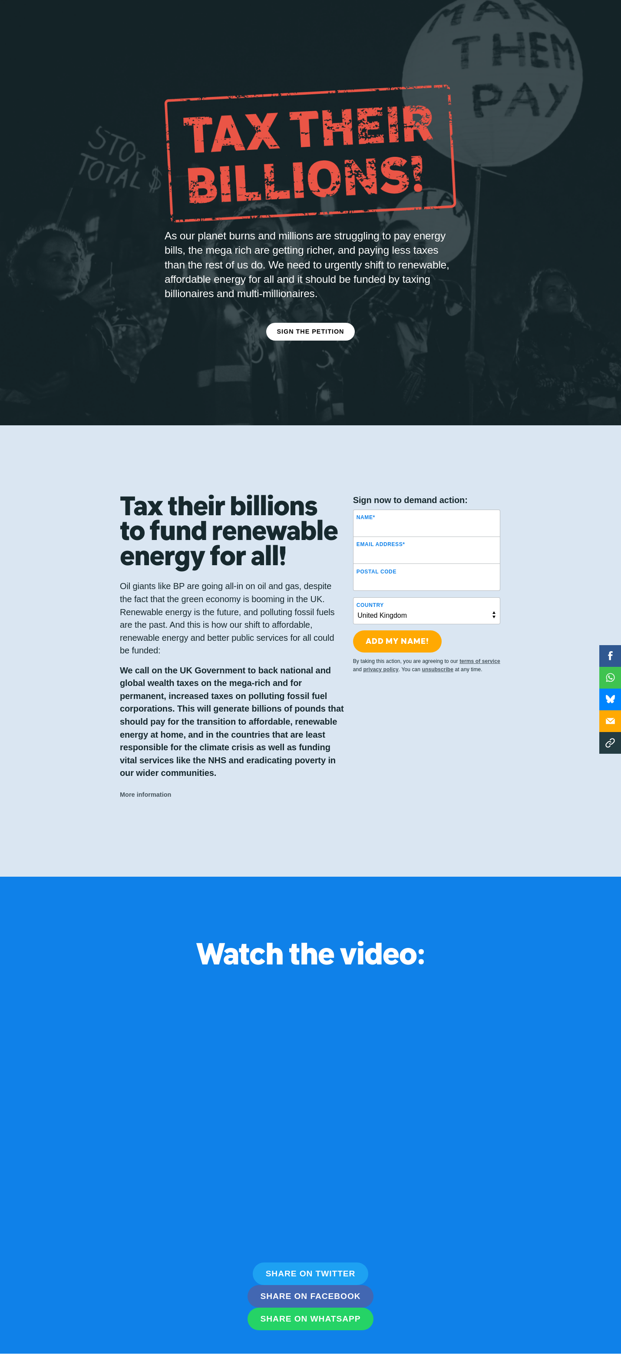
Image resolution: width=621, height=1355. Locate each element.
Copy (610, 743)
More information (146, 788)
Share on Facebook (310, 1285)
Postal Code (376, 566)
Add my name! (397, 636)
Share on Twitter (311, 1262)
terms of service (479, 656)
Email (610, 721)
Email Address (381, 539)
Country (370, 599)
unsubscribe (437, 664)
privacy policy (380, 664)
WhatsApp (610, 678)
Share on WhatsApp (311, 1307)
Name (366, 512)
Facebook (610, 656)
